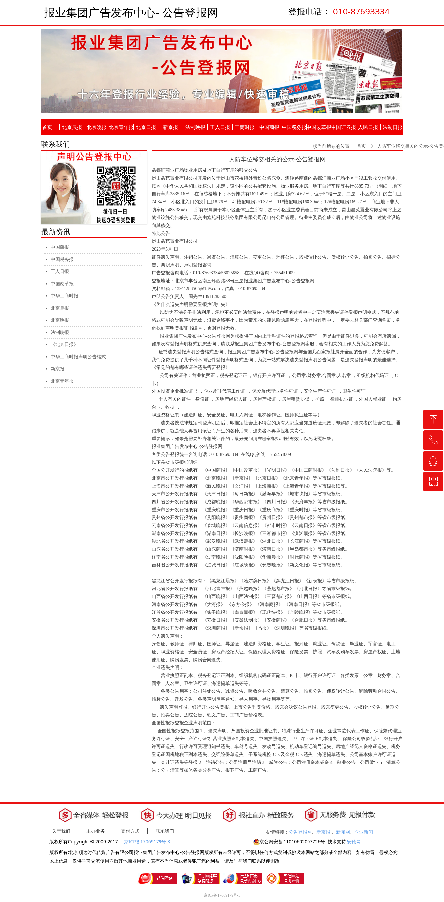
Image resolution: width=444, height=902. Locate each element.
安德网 (354, 842)
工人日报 (60, 271)
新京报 (57, 368)
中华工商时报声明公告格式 (78, 356)
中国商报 (60, 247)
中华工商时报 (64, 295)
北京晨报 (60, 308)
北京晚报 (60, 320)
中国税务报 (62, 259)
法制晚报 (60, 332)
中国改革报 (62, 283)
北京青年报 (62, 381)
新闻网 (343, 832)
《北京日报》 (64, 344)
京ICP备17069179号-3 (147, 842)
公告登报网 (300, 832)
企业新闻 (364, 832)
